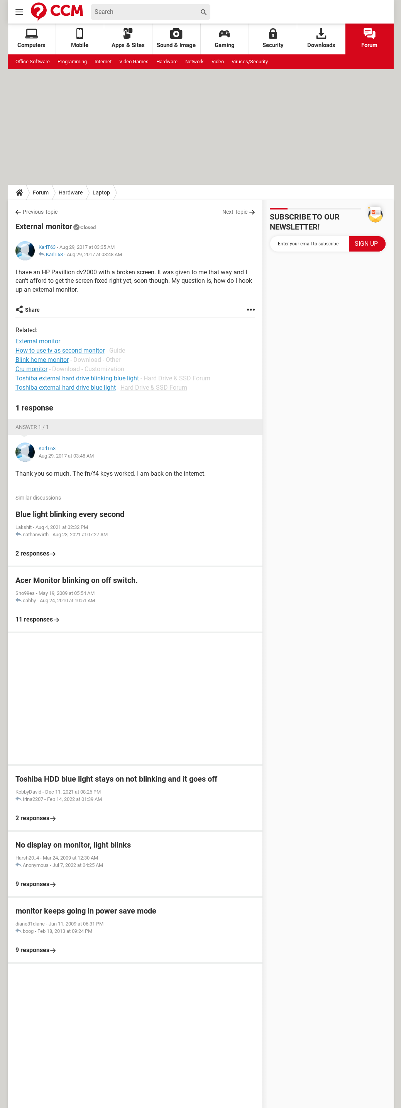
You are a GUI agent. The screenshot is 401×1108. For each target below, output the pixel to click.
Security (273, 38)
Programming (72, 61)
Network (194, 61)
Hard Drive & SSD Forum (177, 378)
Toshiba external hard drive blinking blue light (77, 378)
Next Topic (234, 212)
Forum (369, 38)
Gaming (225, 38)
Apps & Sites (128, 38)
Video (217, 61)
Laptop (101, 192)
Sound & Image (176, 38)
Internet (103, 61)
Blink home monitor (42, 359)
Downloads (321, 38)
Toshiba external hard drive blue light (65, 387)
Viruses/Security (250, 61)
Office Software (32, 61)
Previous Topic (40, 212)
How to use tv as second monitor (60, 350)
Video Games (134, 61)
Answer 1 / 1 (32, 427)
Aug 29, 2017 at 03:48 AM (94, 254)
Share (32, 310)
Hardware (167, 61)
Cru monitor (31, 369)
